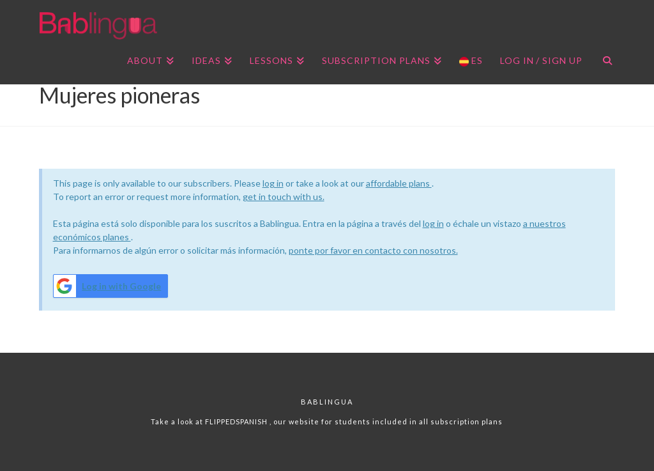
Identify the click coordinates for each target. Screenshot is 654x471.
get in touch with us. (283, 196)
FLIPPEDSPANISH (237, 421)
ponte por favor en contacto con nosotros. (373, 250)
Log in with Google (108, 286)
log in (273, 183)
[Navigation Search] (602, 62)
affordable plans (399, 183)
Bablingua (327, 402)
